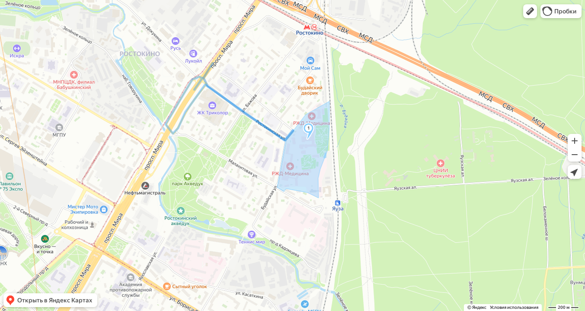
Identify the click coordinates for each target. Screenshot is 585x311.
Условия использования (514, 307)
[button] (530, 11)
